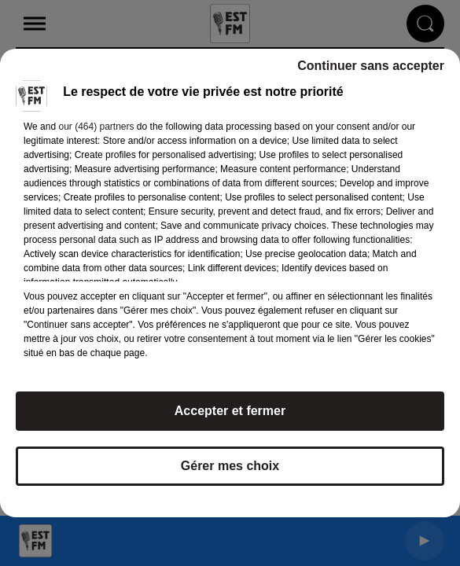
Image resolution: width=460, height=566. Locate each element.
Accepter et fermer (230, 410)
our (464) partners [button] (96, 126)
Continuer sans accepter (370, 65)
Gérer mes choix (230, 465)
